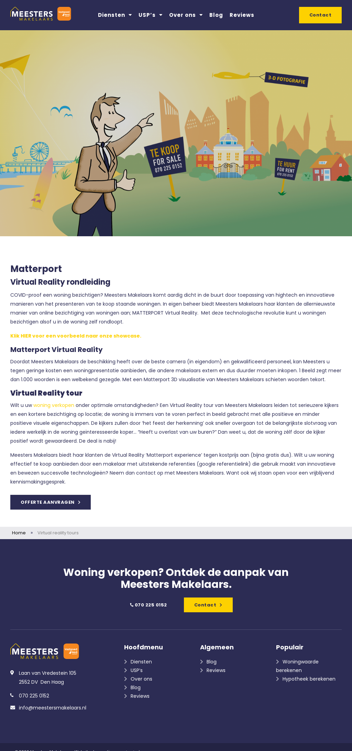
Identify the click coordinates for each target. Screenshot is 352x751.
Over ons (186, 15)
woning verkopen (53, 405)
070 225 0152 (148, 605)
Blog (216, 15)
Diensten (115, 15)
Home (19, 533)
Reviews (242, 15)
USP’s (151, 15)
